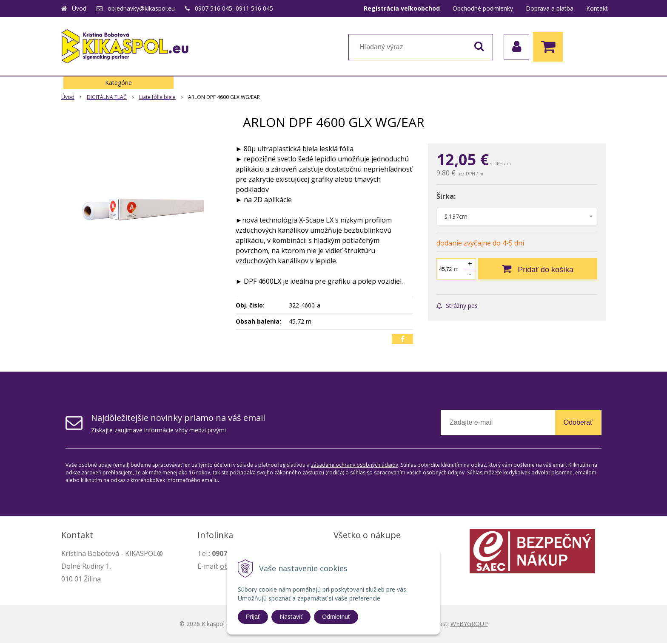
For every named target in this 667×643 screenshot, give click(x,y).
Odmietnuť (336, 616)
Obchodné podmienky (483, 8)
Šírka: (446, 196)
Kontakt (597, 8)
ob (224, 566)
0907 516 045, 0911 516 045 (234, 8)
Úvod (79, 8)
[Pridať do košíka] (537, 268)
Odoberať (578, 422)
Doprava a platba (549, 8)
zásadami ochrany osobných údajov (354, 464)
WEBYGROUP (469, 624)
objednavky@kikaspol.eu (141, 8)
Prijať (253, 616)
